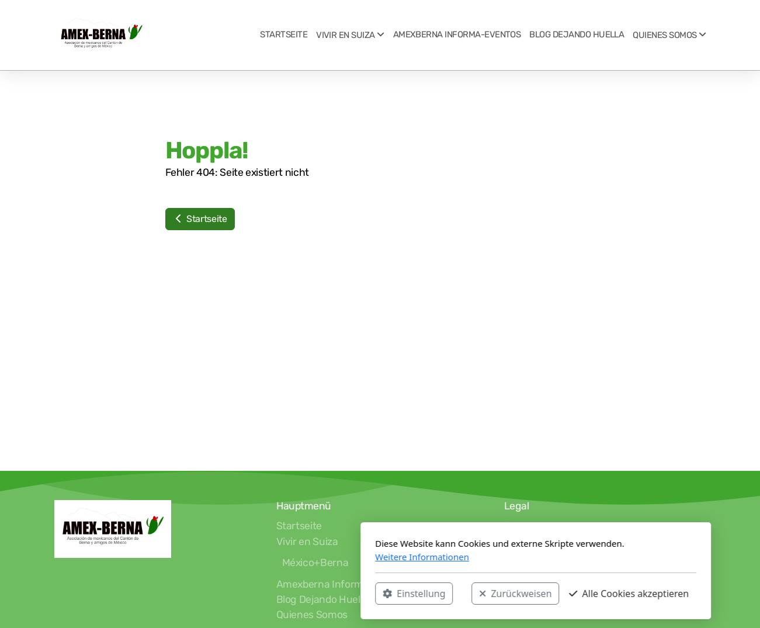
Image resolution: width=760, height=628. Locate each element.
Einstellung (258, 593)
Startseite (200, 218)
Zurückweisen (360, 593)
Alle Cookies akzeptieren (473, 593)
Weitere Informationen (267, 557)
